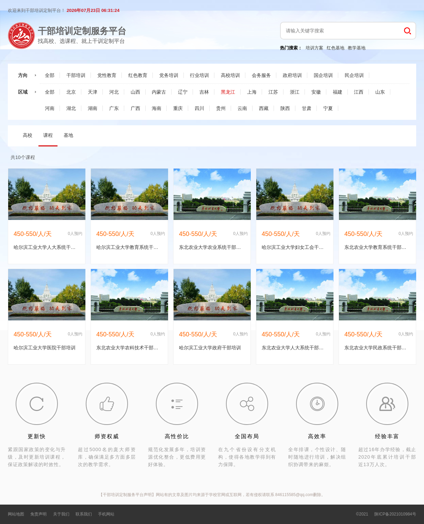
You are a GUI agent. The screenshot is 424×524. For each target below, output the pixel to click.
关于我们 (61, 514)
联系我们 (84, 514)
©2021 (362, 514)
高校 (27, 135)
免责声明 (38, 514)
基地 (68, 135)
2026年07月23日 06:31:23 (93, 10)
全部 (49, 75)
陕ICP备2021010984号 (395, 514)
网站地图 (16, 514)
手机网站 (106, 514)
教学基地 (356, 47)
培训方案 (314, 47)
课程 (48, 135)
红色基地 (335, 47)
